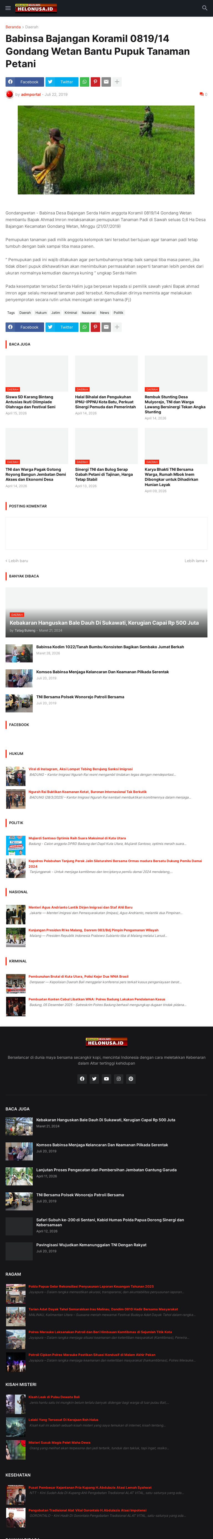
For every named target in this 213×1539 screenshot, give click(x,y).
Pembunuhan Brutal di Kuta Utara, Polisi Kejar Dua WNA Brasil (78, 976)
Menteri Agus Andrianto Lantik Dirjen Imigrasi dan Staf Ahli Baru (80, 907)
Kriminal (71, 313)
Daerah (31, 27)
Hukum (41, 313)
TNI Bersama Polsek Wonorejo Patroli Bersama (80, 696)
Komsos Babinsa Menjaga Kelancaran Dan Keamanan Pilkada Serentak (102, 671)
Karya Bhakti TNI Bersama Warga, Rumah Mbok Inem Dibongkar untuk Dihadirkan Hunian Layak (171, 477)
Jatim (55, 313)
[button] (7, 8)
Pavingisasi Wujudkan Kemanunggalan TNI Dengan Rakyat (91, 1244)
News (104, 313)
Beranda (13, 27)
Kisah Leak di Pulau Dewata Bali (54, 1397)
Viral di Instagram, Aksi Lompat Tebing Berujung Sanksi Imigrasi (81, 769)
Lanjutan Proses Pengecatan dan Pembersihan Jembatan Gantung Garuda (106, 1169)
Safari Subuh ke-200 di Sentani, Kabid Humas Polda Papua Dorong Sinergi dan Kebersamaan (110, 1222)
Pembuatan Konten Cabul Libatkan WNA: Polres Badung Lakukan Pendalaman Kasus (97, 999)
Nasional (88, 313)
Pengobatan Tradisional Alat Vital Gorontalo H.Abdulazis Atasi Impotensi (87, 1510)
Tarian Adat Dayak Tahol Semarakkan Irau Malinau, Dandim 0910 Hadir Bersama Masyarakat (103, 1309)
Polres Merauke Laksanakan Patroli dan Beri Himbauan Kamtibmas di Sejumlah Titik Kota (100, 1332)
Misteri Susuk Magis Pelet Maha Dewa (59, 1442)
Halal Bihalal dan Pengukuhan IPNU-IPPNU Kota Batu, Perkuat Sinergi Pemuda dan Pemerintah (105, 401)
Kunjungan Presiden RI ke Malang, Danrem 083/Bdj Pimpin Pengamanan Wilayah (93, 930)
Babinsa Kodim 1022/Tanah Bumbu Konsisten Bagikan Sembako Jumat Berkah (110, 646)
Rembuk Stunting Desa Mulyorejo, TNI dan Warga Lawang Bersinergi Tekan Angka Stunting (175, 404)
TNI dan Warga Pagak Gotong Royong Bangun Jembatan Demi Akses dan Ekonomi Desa (36, 474)
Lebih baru (18, 560)
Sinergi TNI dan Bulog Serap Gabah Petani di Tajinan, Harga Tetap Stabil (104, 474)
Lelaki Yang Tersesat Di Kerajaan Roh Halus (63, 1420)
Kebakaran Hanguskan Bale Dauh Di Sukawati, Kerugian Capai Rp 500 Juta (105, 1119)
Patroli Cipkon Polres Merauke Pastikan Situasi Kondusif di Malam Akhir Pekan (92, 1355)
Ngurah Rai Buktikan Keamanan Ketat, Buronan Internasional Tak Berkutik (88, 792)
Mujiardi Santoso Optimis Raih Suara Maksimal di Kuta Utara (77, 838)
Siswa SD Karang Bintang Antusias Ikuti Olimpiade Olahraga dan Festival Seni (30, 401)
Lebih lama (194, 560)
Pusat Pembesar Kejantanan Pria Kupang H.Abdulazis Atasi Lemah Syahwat (90, 1487)
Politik (118, 313)
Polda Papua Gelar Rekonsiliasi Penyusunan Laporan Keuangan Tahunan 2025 (91, 1286)
